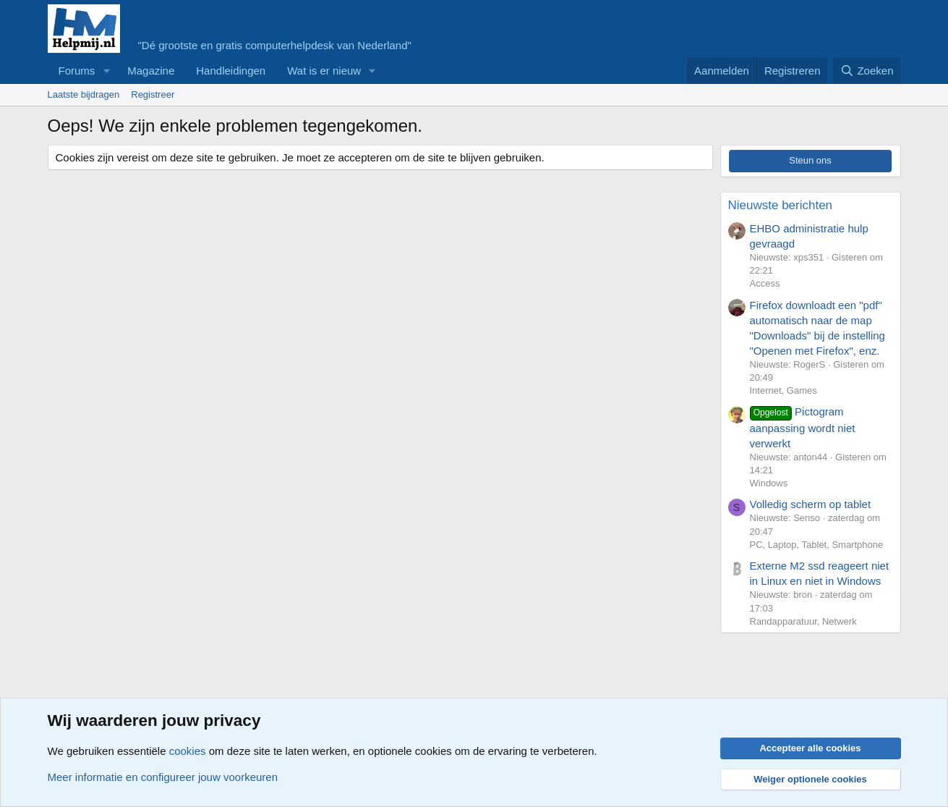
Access (765, 283)
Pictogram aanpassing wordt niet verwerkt (802, 427)
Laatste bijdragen (84, 94)
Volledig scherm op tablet (810, 504)
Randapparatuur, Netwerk (803, 621)
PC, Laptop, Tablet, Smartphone (817, 544)
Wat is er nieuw (324, 70)
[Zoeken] (867, 70)
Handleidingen (230, 70)
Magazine (150, 70)
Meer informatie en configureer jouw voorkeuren (163, 777)
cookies (187, 751)
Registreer (152, 94)
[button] (106, 70)
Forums (77, 70)
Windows (769, 483)
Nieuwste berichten (780, 205)
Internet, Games (783, 390)
